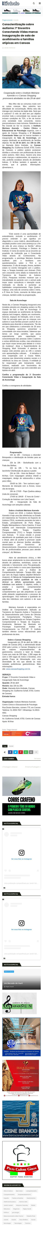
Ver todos (37, 759)
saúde (6, 1220)
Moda (33, 1205)
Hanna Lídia (23, 1202)
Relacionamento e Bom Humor (13, 1216)
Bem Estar (19, 1191)
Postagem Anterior (10, 767)
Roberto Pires (31, 1216)
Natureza (7, 1209)
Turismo (27, 1223)
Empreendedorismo (24, 1194)
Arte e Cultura (8, 1191)
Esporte (6, 1198)
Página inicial (7, 20)
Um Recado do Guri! (13, 983)
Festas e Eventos (17, 1198)
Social (33, 1220)
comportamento (31, 1191)
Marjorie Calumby (22, 1205)
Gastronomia (31, 1198)
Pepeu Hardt (27, 1209)
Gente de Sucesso (10, 1202)
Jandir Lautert (8, 1205)
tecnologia (7, 1223)
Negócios (16, 1209)
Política (6, 1212)
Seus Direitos (23, 1220)
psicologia (15, 1212)
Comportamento (9, 1194)
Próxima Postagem (32, 767)
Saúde (16, 20)
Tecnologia (18, 1223)
